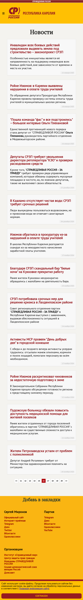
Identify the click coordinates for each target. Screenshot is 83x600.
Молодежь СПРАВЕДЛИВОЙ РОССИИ (18, 562)
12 (25, 481)
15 (39, 481)
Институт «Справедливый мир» (20, 555)
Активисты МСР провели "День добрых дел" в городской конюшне (42, 351)
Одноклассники (12, 536)
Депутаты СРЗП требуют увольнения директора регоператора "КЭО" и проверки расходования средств (42, 172)
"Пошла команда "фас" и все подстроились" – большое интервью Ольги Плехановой (42, 131)
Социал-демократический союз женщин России (20, 568)
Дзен (6, 527)
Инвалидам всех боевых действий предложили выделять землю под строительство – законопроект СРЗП (42, 58)
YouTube (48, 530)
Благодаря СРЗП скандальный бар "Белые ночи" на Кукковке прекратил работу (42, 276)
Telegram (9, 524)
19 (57, 481)
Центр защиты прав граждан (19, 558)
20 (62, 481)
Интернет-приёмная (14, 520)
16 (43, 481)
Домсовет (9, 572)
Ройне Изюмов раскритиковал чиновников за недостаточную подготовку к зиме (42, 386)
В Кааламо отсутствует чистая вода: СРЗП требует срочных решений (42, 211)
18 (53, 481)
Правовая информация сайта (34, 588)
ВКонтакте (9, 533)
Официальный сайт (14, 517)
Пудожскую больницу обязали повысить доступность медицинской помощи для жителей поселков (42, 423)
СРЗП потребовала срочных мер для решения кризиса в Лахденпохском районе (42, 312)
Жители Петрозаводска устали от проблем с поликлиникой (42, 461)
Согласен (41, 596)
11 (21, 481)
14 (34, 481)
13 (30, 481)
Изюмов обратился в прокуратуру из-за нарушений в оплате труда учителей (42, 244)
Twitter (8, 530)
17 (48, 481)
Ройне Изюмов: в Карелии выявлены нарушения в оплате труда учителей (42, 96)
